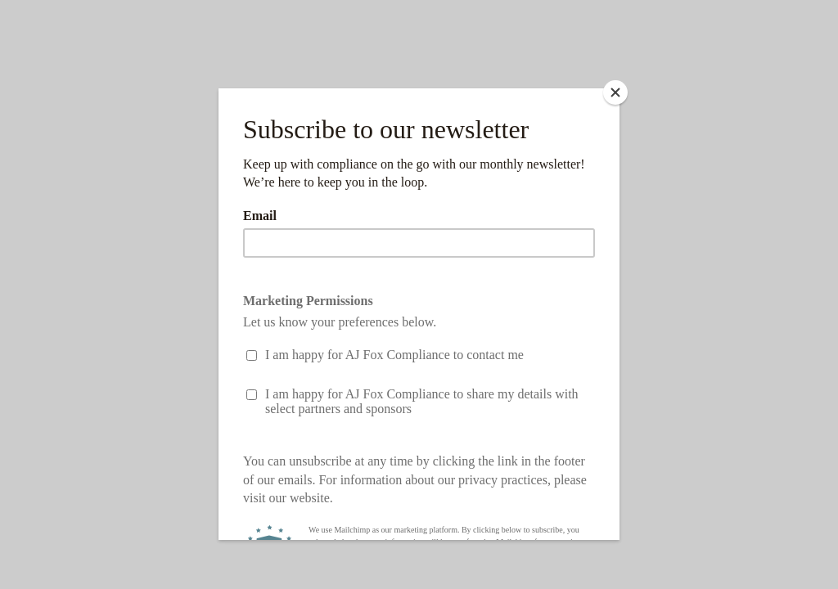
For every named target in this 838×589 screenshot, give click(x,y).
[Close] (615, 92)
